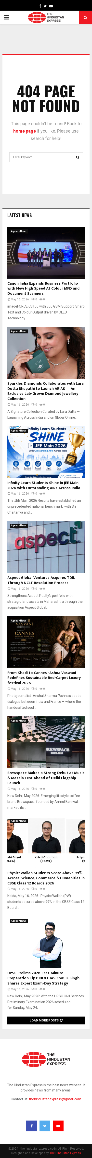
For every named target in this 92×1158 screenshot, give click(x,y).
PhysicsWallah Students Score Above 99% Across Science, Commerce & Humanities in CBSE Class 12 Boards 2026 (46, 878)
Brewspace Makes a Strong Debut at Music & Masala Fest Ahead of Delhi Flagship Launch (45, 778)
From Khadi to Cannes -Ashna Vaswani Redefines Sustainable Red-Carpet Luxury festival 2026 (44, 678)
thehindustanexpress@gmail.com (55, 1099)
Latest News (19, 215)
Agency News (18, 231)
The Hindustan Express (65, 1153)
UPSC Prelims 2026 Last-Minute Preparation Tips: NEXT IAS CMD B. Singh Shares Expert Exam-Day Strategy (43, 978)
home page (24, 131)
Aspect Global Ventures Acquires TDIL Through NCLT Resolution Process (41, 580)
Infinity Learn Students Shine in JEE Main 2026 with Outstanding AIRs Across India (43, 485)
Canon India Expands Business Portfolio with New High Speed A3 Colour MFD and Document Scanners (43, 288)
